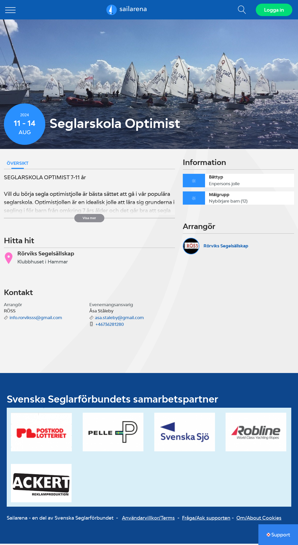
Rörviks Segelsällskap (225, 247)
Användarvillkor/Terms (148, 519)
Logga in (274, 10)
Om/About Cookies (258, 519)
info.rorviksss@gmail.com (36, 318)
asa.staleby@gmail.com (119, 318)
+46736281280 (110, 325)
